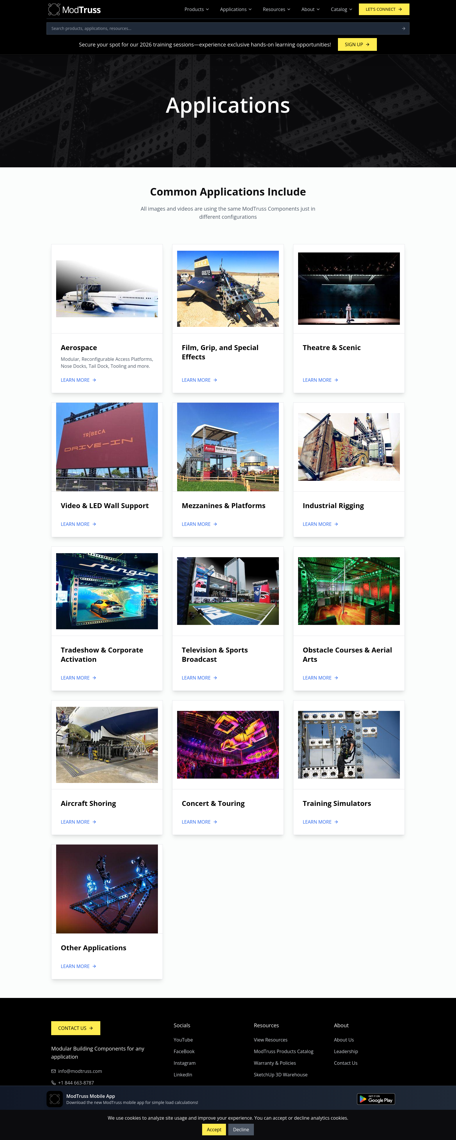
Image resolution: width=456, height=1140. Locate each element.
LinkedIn (183, 1074)
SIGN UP (357, 44)
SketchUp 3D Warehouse (281, 1074)
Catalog (342, 9)
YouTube (183, 1040)
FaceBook (184, 1051)
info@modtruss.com (76, 1071)
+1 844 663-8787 (72, 1083)
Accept (214, 1129)
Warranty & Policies (275, 1063)
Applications (236, 9)
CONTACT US (75, 1028)
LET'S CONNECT (384, 9)
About (311, 9)
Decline (241, 1129)
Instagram (184, 1063)
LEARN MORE (79, 380)
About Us (344, 1040)
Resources (277, 9)
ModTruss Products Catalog (284, 1051)
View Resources (271, 1040)
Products (196, 9)
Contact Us (345, 1063)
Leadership (346, 1051)
